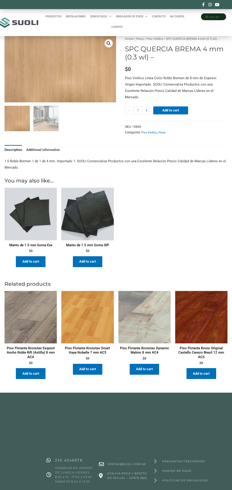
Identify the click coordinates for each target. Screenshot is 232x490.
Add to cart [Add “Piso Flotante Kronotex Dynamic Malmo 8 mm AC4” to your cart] (144, 370)
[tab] (13, 150)
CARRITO (117, 23)
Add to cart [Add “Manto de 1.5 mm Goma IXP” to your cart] (87, 262)
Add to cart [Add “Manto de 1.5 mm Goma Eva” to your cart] (30, 262)
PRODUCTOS (53, 12)
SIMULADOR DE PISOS (131, 12)
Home (129, 39)
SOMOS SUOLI (100, 12)
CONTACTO (159, 12)
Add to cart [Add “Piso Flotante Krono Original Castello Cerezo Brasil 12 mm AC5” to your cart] (201, 374)
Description (13, 150)
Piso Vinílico (154, 39)
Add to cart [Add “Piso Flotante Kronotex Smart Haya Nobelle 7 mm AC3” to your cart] (87, 370)
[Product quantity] (138, 110)
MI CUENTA (177, 12)
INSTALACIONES (76, 12)
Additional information (43, 150)
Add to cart (170, 110)
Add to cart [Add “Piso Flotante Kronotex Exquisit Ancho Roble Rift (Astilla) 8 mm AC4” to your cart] (30, 374)
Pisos (140, 39)
